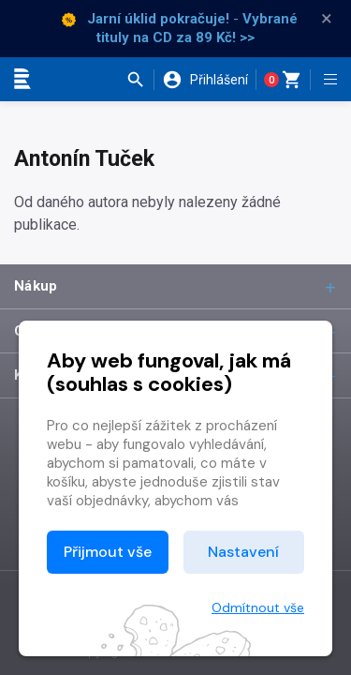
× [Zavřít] (326, 18)
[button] (139, 79)
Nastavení (243, 552)
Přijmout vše (108, 552)
